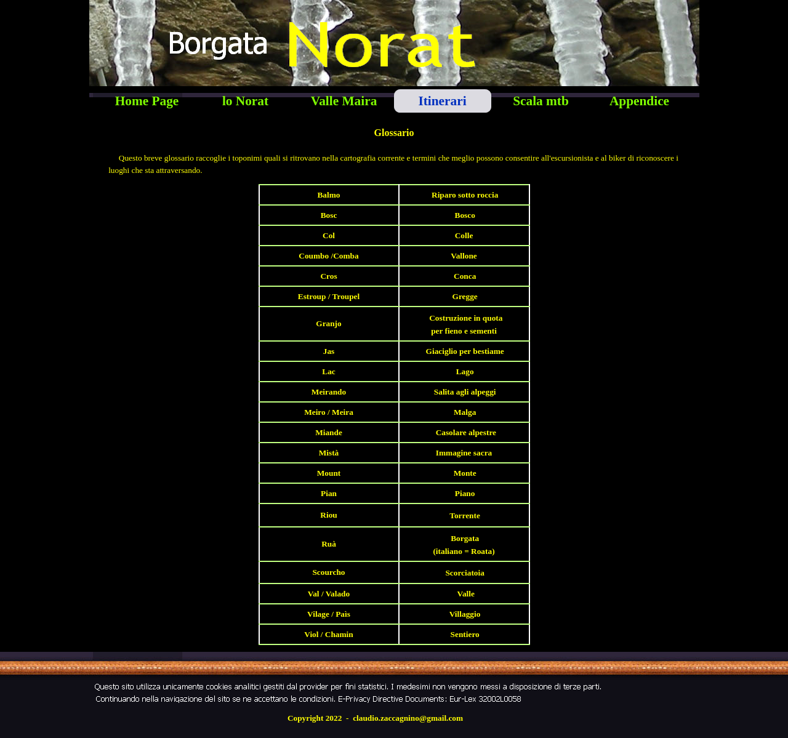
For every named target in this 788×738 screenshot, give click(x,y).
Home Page (147, 101)
